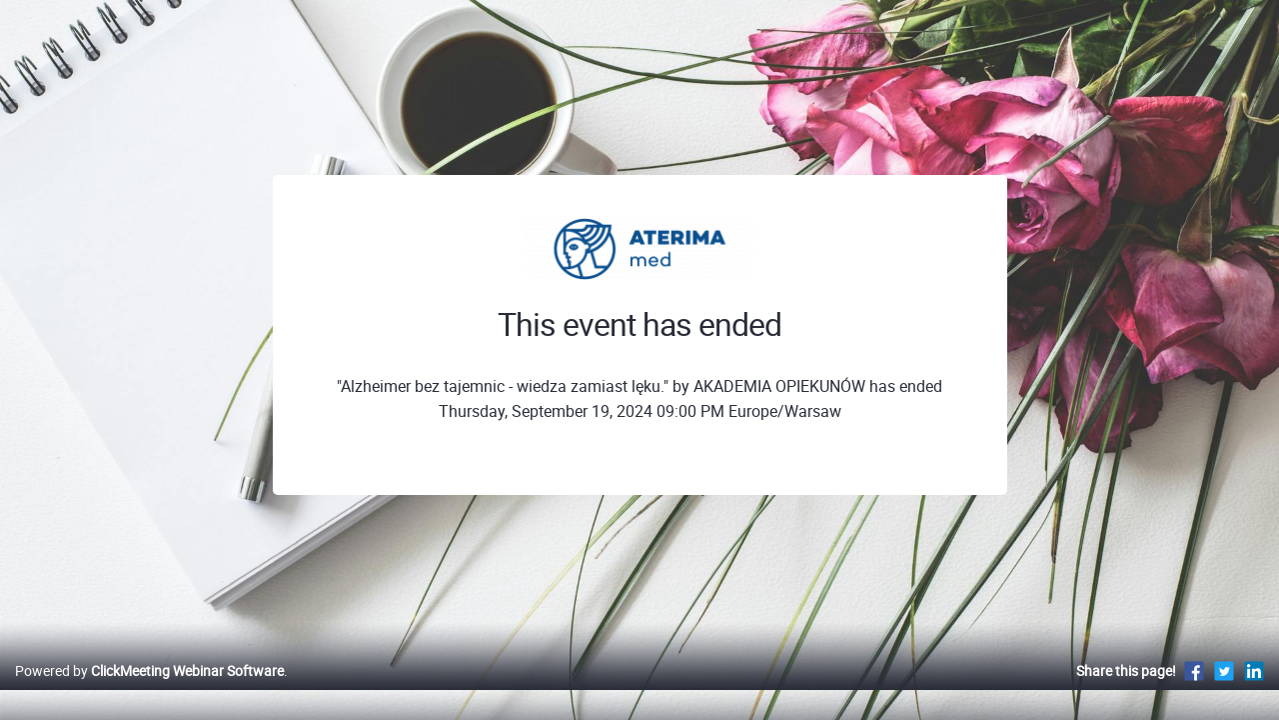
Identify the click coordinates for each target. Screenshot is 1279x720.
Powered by (149, 691)
